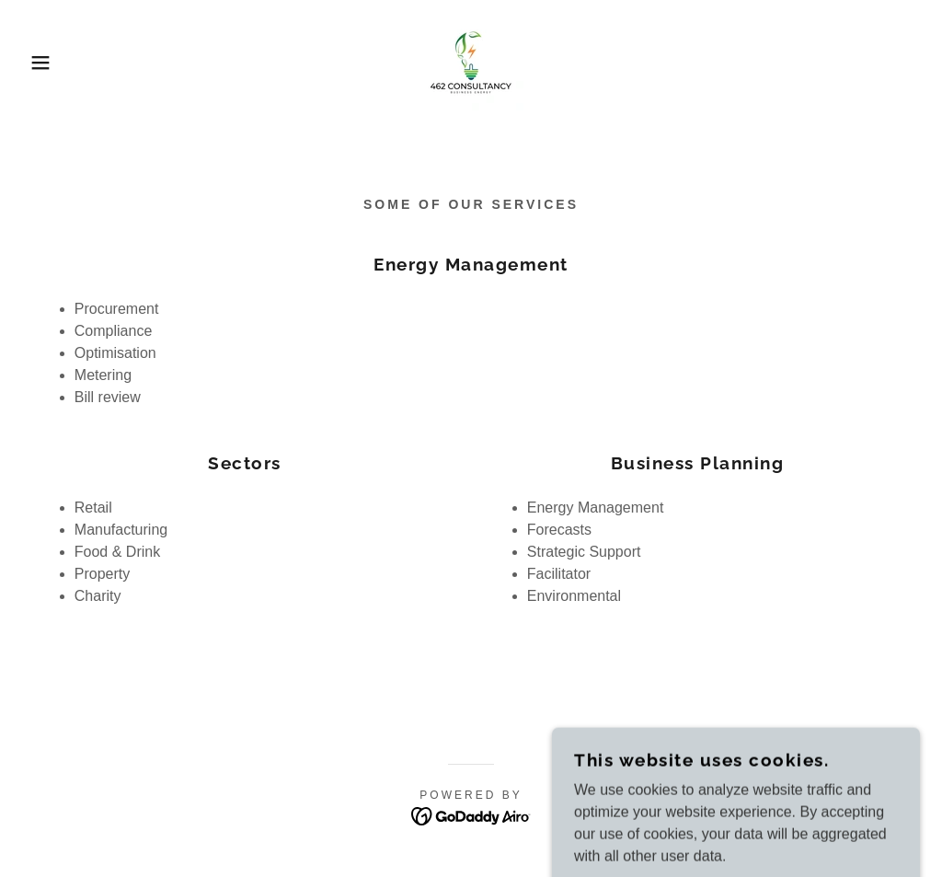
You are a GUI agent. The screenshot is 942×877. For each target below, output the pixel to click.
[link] (471, 61)
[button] (47, 62)
